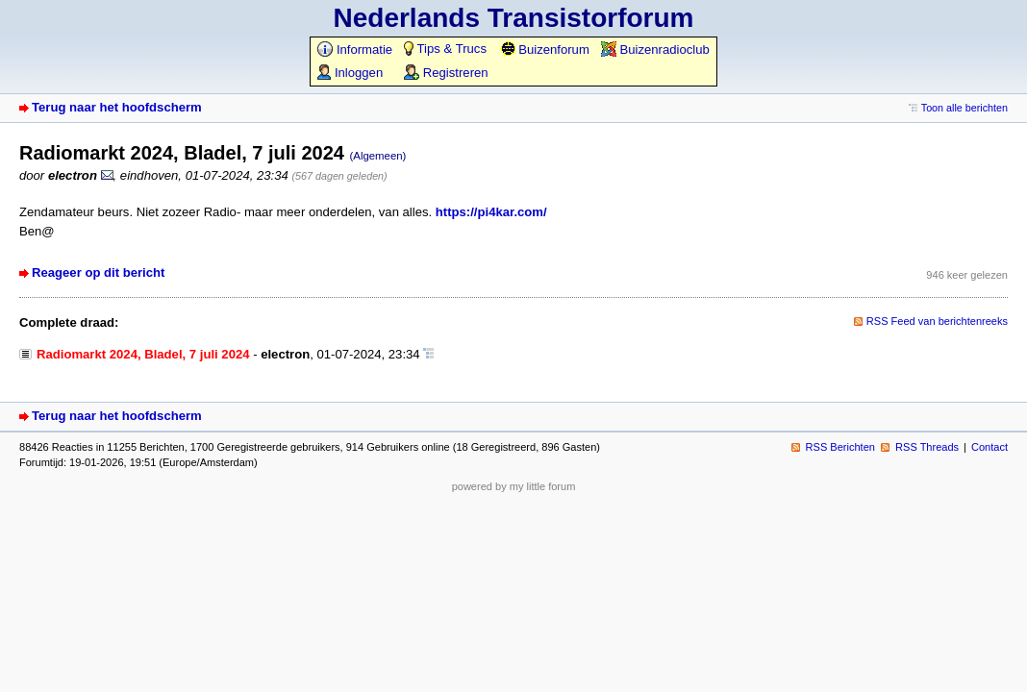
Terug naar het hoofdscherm (117, 107)
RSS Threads (927, 447)
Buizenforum (544, 49)
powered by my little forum (514, 486)
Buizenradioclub (655, 49)
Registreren (446, 72)
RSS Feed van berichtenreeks (937, 321)
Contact (989, 447)
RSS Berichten (840, 447)
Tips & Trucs (445, 48)
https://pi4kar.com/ (491, 212)
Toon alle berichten (964, 107)
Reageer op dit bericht (98, 272)
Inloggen (350, 72)
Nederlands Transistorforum (514, 18)
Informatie (354, 49)
